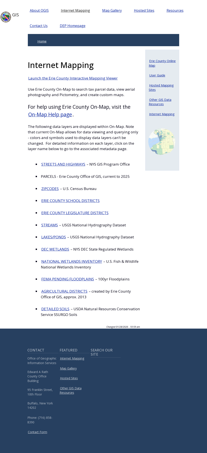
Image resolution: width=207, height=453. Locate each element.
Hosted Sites (144, 10)
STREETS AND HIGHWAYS (63, 164)
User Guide (157, 75)
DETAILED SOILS (55, 308)
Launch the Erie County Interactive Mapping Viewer (73, 78)
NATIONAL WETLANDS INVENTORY (71, 261)
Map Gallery (112, 10)
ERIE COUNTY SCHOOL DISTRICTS (70, 200)
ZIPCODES (50, 188)
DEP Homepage (72, 25)
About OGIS (39, 10)
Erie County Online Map (162, 63)
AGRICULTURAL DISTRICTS (64, 291)
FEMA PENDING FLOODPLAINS (67, 279)
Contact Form (37, 432)
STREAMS (49, 224)
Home (42, 41)
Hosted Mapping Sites (161, 87)
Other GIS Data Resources (160, 101)
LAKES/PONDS (53, 236)
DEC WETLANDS (55, 249)
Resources (175, 10)
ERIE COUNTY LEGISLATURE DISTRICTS (75, 212)
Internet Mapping (75, 10)
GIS (8, 17)
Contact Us (39, 25)
